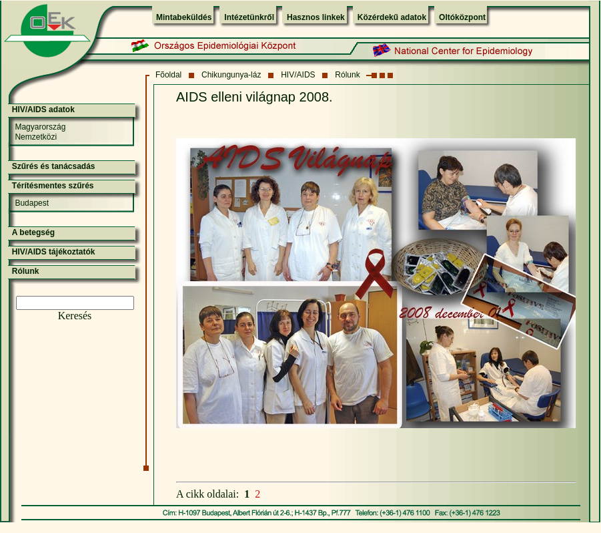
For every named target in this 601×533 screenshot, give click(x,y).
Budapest (32, 203)
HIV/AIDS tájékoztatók (53, 251)
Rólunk (347, 74)
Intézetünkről (249, 17)
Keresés (75, 315)
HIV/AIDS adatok (43, 109)
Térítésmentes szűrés (53, 185)
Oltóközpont (462, 17)
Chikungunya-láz (231, 74)
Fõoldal (168, 74)
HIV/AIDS (298, 74)
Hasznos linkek (316, 17)
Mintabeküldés (183, 17)
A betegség (33, 232)
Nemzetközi (36, 137)
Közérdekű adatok (392, 17)
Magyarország (40, 127)
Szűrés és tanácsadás (53, 166)
